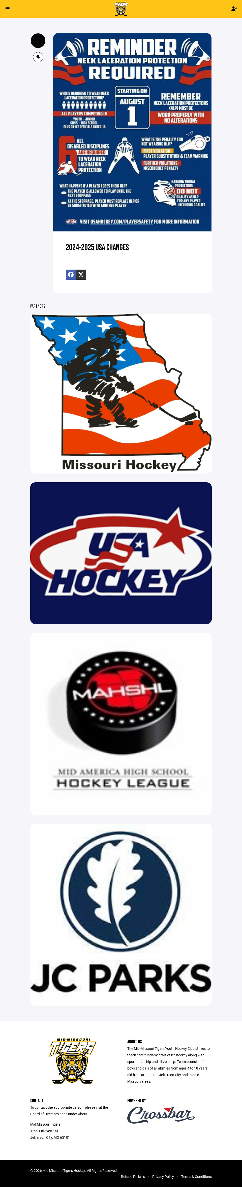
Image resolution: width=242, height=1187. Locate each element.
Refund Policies (133, 1176)
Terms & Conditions (196, 1176)
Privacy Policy (163, 1176)
